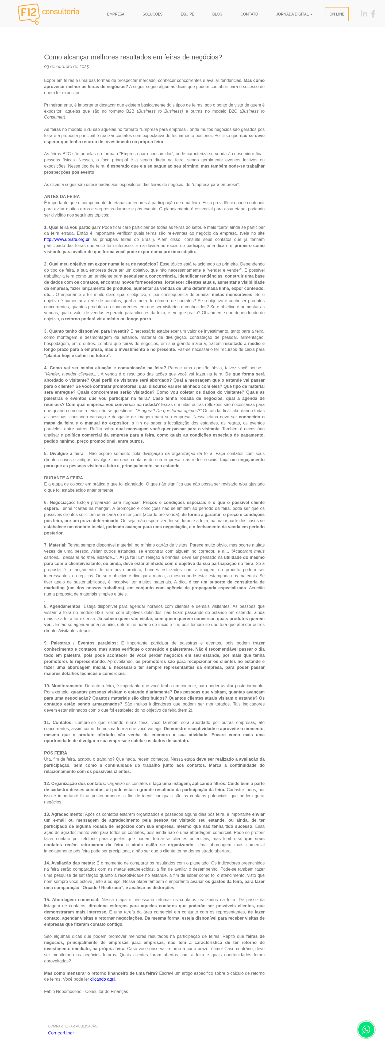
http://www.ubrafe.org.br (67, 239)
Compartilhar (61, 1033)
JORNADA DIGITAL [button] (294, 14)
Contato (249, 14)
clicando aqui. (103, 979)
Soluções (153, 14)
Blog (217, 14)
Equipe (187, 14)
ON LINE (336, 14)
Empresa (116, 14)
